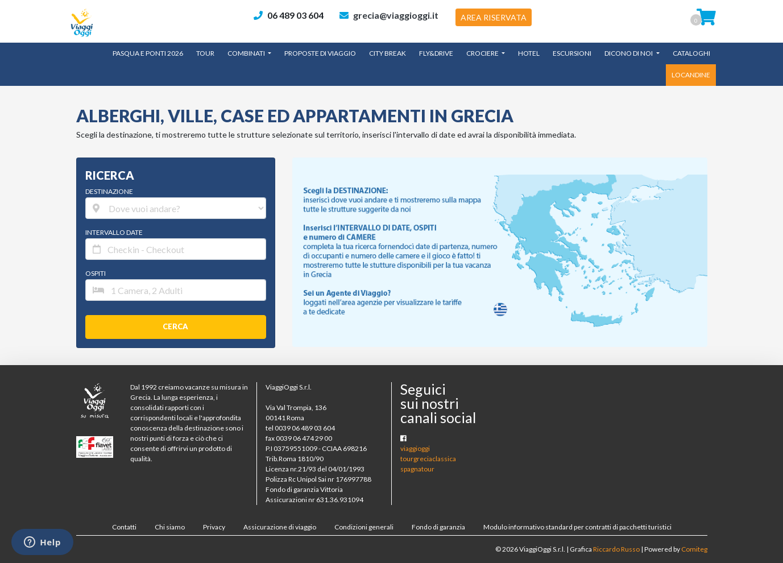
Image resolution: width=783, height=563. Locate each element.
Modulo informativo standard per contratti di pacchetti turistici (577, 527)
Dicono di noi (629, 53)
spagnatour (417, 469)
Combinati (246, 53)
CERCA (175, 326)
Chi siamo (170, 527)
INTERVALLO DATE (114, 232)
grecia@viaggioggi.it (395, 15)
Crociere (483, 53)
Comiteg (694, 549)
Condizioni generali (363, 527)
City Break (387, 53)
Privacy (214, 527)
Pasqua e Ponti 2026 (148, 53)
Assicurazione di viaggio (279, 527)
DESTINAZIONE (109, 191)
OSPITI (95, 273)
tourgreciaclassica (428, 458)
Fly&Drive (436, 53)
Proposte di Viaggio (320, 53)
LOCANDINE (691, 75)
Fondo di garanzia (438, 527)
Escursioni (572, 53)
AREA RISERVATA (494, 17)
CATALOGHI (691, 53)
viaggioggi (415, 448)
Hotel (529, 53)
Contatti (124, 527)
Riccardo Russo (616, 549)
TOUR (205, 53)
